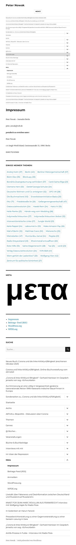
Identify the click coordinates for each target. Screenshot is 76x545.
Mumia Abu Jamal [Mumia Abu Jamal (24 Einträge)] (35, 236)
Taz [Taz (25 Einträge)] (51, 246)
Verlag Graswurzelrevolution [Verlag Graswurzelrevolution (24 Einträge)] (22, 251)
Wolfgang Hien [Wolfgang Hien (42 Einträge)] (49, 256)
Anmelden (9, 77)
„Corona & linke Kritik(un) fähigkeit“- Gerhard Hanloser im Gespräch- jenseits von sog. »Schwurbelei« (31, 24)
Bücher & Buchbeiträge (12, 57)
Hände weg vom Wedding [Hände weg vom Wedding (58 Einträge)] (38, 211)
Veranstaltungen (10, 54)
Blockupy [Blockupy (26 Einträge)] (29, 177)
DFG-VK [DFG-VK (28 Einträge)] (54, 192)
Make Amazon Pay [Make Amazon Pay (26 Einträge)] (54, 226)
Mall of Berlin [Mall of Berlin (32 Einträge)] (14, 231)
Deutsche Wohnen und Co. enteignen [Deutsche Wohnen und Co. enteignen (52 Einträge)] (27, 192)
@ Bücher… (9, 51)
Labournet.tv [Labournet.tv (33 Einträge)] (33, 226)
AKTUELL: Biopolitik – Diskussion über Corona (17, 41)
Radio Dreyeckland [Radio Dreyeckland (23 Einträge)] (17, 241)
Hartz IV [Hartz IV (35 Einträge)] (56, 206)
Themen (8, 44)
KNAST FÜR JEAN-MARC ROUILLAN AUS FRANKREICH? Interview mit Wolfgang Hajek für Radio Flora (31, 89)
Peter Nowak (15, 5)
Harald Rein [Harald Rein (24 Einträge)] (40, 206)
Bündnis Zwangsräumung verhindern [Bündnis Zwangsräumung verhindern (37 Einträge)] (26, 182)
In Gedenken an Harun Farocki (14, 93)
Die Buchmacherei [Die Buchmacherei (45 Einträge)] (17, 197)
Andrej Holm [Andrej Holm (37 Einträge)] (14, 172)
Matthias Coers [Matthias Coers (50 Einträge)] (34, 231)
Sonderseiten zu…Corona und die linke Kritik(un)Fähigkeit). (21, 32)
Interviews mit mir (10, 60)
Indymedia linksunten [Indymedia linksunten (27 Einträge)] (19, 216)
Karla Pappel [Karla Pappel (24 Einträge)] (14, 226)
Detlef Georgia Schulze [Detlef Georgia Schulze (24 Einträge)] (39, 187)
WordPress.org (11, 80)
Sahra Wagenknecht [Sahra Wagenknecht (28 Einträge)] (33, 246)
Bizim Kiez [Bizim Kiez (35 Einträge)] (13, 177)
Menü (38, 11)
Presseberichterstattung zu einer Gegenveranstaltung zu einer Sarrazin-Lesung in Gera (28, 96)
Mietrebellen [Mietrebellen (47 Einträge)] (15, 236)
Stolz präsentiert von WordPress (29, 540)
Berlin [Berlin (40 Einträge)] (30, 172)
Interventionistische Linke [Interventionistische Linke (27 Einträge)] (21, 221)
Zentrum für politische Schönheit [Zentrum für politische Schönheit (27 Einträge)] (24, 261)
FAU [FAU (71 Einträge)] (10, 201)
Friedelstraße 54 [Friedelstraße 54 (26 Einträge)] (26, 201)
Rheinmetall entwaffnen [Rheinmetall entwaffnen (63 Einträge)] (44, 241)
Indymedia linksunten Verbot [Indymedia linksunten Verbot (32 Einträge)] (49, 216)
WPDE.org (9, 83)
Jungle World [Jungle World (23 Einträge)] (46, 221)
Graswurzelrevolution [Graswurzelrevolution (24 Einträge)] (19, 206)
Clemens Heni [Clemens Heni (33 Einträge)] (15, 187)
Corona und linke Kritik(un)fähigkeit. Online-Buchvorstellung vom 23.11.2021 (25, 21)
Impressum (10, 70)
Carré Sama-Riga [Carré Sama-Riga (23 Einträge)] (58, 182)
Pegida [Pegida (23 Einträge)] (54, 236)
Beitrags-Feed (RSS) (12, 73)
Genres (7, 48)
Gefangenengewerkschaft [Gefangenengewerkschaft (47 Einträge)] (52, 201)
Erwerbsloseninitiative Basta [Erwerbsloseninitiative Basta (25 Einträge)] (46, 197)
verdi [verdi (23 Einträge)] (62, 246)
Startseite (8, 35)
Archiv (7, 38)
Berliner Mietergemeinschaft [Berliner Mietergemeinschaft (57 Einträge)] (52, 172)
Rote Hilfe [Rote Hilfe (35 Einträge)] (13, 246)
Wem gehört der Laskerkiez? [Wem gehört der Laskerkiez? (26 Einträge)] (22, 256)
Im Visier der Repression (12, 64)
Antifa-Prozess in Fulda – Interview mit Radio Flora (18, 102)
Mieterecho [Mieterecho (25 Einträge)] (53, 231)
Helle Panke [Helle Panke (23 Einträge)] (14, 211)
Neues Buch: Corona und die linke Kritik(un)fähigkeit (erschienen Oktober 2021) (26, 17)
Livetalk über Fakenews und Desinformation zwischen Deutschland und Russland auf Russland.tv (30, 86)
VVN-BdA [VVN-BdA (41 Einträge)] (46, 251)
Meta (7, 67)
